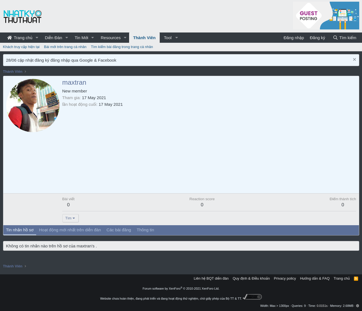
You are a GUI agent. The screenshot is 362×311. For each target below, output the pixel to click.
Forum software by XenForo (181, 288)
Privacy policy (285, 278)
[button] (37, 37)
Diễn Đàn (53, 37)
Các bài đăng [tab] (119, 229)
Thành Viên (144, 37)
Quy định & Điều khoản (251, 278)
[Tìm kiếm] (344, 37)
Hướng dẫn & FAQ (314, 278)
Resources (111, 37)
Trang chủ (20, 37)
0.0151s (322, 305)
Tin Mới (81, 37)
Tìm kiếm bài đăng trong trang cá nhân (122, 47)
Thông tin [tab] (145, 229)
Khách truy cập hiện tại (21, 47)
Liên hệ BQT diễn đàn (211, 278)
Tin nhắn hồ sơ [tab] (20, 229)
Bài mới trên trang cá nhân (65, 47)
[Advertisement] (209, 149)
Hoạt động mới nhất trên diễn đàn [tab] (70, 229)
